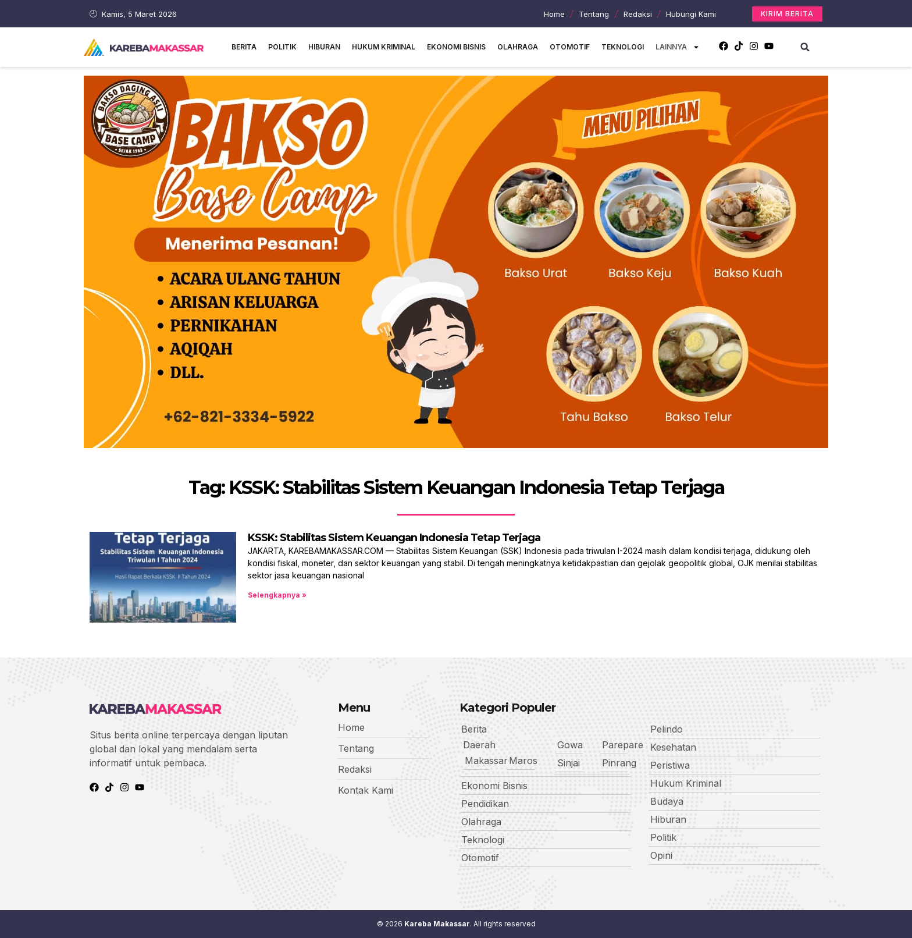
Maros (523, 760)
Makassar (486, 760)
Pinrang (619, 763)
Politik (282, 46)
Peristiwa (670, 765)
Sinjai (568, 763)
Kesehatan (673, 747)
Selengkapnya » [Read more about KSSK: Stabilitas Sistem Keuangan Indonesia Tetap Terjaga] (277, 595)
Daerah (479, 745)
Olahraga (517, 46)
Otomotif (570, 46)
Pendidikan (485, 803)
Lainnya (678, 47)
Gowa (570, 745)
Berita (243, 46)
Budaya (666, 801)
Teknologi (622, 46)
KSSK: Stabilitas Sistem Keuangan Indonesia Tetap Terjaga (394, 537)
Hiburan (324, 46)
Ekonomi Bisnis (456, 46)
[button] (805, 47)
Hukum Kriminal (383, 46)
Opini (661, 855)
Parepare (622, 745)
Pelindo (666, 729)
